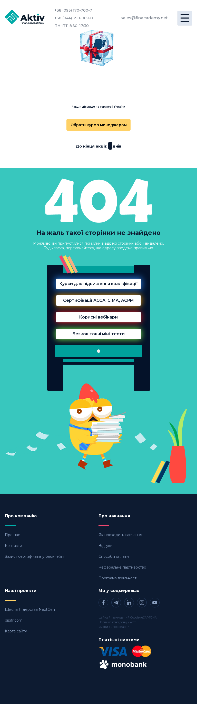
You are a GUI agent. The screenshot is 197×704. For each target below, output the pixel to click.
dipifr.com (14, 620)
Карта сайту (16, 631)
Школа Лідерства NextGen (30, 609)
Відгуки (105, 545)
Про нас (12, 535)
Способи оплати (113, 556)
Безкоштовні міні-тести (98, 333)
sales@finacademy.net (144, 17)
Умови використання (113, 627)
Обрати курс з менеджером (99, 125)
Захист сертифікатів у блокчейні (34, 556)
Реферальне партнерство (122, 567)
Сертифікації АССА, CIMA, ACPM (98, 300)
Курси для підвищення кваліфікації (98, 283)
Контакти (13, 545)
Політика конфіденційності (117, 622)
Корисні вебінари (98, 317)
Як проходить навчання (120, 535)
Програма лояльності (117, 578)
